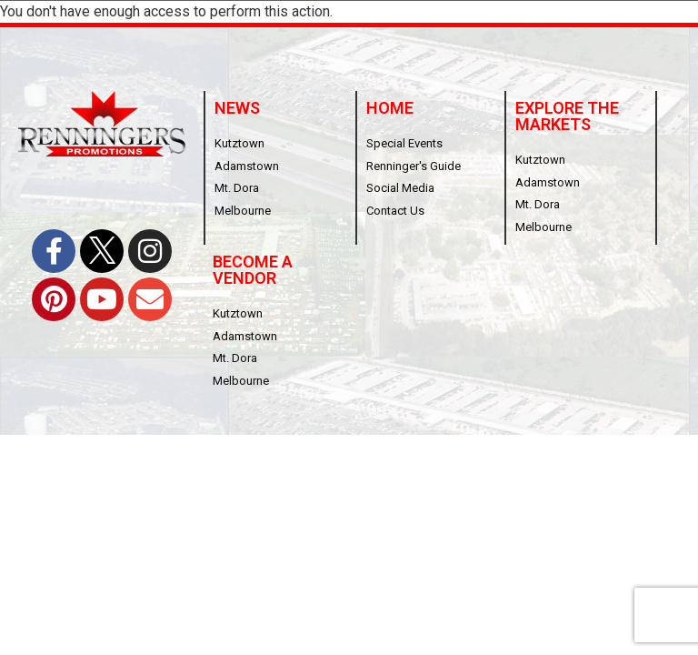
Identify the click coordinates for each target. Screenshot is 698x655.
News (237, 107)
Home (390, 107)
